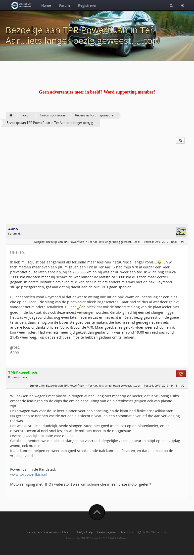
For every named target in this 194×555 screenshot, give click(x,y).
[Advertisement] (97, 187)
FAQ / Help (85, 532)
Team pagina (106, 532)
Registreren (87, 5)
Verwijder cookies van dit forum (50, 532)
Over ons (126, 532)
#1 (182, 242)
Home (46, 5)
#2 (182, 385)
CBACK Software (118, 538)
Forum (64, 5)
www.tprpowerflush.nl (28, 474)
